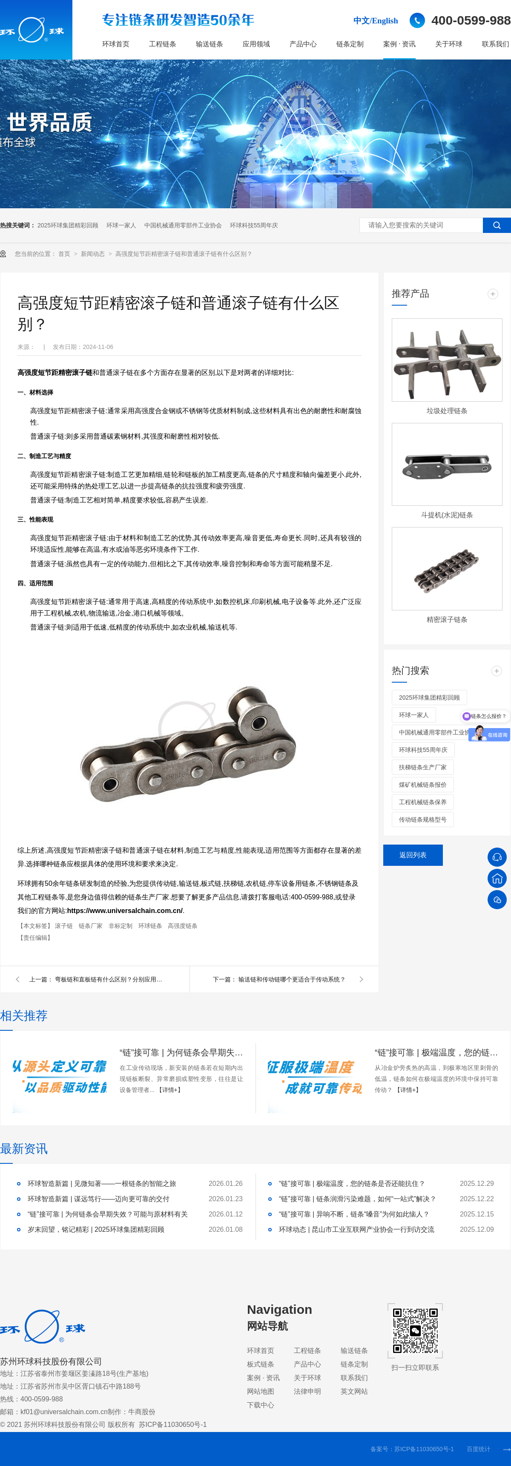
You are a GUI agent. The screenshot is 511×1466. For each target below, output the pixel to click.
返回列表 (413, 855)
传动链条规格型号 (423, 819)
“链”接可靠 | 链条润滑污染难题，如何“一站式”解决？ (357, 1198)
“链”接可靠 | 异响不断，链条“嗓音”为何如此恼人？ (354, 1214)
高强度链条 (183, 925)
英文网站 (354, 1391)
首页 (65, 253)
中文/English (375, 20)
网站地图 (260, 1391)
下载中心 (260, 1405)
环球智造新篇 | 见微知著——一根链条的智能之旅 (102, 1183)
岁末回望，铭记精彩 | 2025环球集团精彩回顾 (96, 1229)
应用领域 (256, 44)
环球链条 (151, 925)
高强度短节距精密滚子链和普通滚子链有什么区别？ (184, 253)
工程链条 (162, 44)
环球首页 (115, 44)
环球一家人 (121, 225)
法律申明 (307, 1391)
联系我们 (495, 44)
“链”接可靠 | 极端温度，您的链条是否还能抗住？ (436, 1052)
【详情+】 (170, 1089)
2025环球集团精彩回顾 (67, 225)
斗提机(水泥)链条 (447, 515)
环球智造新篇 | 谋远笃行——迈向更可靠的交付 (98, 1198)
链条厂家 (91, 925)
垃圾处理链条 (447, 410)
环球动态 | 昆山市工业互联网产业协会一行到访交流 (356, 1229)
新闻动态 (93, 253)
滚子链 (65, 925)
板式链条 (260, 1364)
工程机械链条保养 (423, 802)
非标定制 (121, 925)
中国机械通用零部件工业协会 (183, 225)
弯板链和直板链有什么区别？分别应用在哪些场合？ (110, 979)
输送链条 (209, 44)
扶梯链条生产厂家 (423, 767)
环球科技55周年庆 (254, 225)
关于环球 (448, 44)
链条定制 (350, 44)
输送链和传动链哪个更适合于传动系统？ (292, 979)
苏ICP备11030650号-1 (173, 1424)
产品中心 (303, 44)
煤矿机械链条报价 (423, 784)
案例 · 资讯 (399, 44)
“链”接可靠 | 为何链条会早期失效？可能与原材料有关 (181, 1052)
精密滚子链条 (447, 619)
